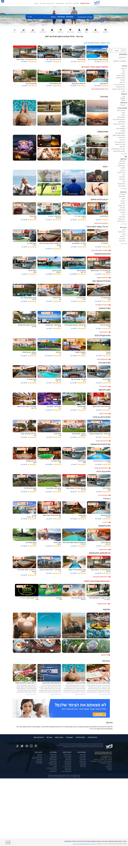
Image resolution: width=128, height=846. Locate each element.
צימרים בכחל (68, 759)
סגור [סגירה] (8, 842)
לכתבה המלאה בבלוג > (30, 694)
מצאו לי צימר (43, 3)
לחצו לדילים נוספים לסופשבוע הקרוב (99, 89)
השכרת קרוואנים (51, 3)
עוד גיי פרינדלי (105, 522)
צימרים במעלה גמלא (66, 771)
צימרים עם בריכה (53, 771)
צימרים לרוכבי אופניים (52, 768)
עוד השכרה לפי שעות (104, 413)
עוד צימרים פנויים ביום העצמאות (101, 468)
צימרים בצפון (76, 3)
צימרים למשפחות (60, 3)
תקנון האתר (69, 737)
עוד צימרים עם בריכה (104, 386)
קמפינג (55, 766)
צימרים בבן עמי (67, 763)
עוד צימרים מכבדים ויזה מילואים (101, 223)
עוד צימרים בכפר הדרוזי (103, 495)
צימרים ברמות (68, 768)
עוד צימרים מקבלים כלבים (103, 359)
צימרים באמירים (67, 754)
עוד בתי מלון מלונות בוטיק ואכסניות (101, 577)
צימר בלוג (49, 737)
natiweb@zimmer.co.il (106, 763)
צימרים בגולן (83, 765)
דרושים (110, 770)
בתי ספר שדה (53, 770)
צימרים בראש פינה (67, 766)
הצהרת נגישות (59, 737)
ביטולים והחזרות (80, 737)
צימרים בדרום (83, 758)
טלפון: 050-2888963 (107, 756)
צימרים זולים (54, 756)
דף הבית (110, 764)
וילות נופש (39, 754)
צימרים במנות (68, 770)
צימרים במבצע (53, 754)
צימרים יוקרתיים (53, 758)
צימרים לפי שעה (53, 765)
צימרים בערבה (82, 761)
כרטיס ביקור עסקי (39, 737)
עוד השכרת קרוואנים (104, 332)
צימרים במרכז (82, 756)
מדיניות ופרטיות (92, 737)
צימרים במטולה (67, 761)
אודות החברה (108, 766)
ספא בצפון (39, 759)
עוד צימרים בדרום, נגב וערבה (102, 441)
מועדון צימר (109, 768)
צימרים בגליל (83, 766)
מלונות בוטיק (39, 761)
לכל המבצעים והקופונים (102, 604)
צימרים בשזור (68, 758)
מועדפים (36, 3)
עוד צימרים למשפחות (104, 549)
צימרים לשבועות (84, 3)
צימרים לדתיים (53, 759)
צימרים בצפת (68, 765)
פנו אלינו (91, 729)
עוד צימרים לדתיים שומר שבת (102, 305)
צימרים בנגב (83, 759)
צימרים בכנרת (82, 763)
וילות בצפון (39, 756)
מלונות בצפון (39, 763)
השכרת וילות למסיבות (37, 758)
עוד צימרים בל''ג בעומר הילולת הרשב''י (100, 250)
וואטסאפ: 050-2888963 (106, 758)
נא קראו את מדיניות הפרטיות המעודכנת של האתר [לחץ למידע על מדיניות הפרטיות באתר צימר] (84, 844)
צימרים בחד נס (67, 756)
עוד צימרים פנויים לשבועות (103, 277)
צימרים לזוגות (68, 3)
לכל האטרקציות (104, 655)
